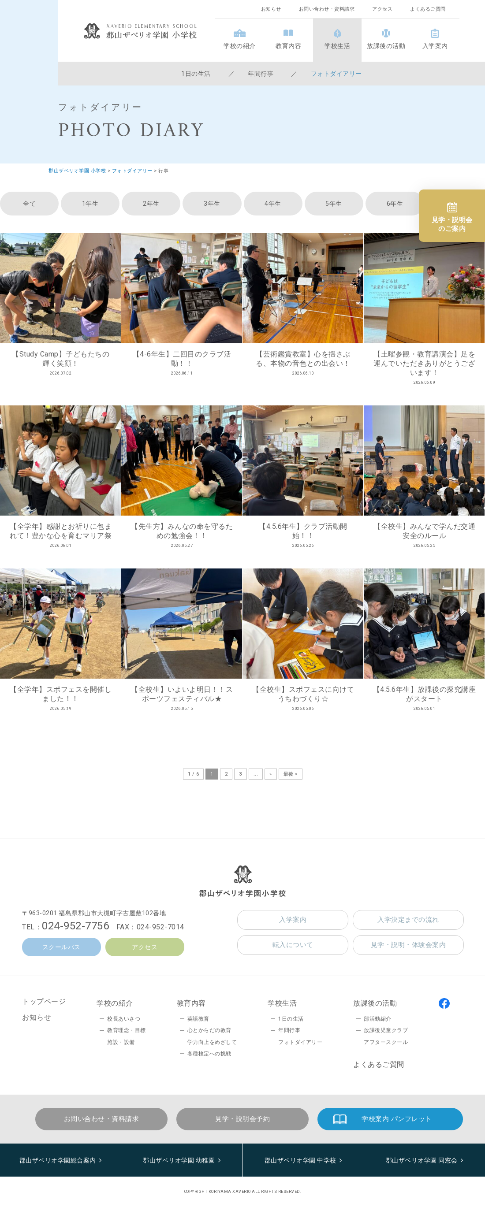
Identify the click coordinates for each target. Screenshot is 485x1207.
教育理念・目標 (126, 1030)
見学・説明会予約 (242, 1119)
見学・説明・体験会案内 (408, 945)
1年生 (90, 203)
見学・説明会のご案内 (452, 224)
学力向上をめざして (212, 1042)
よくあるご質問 (428, 9)
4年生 (273, 203)
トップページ (44, 1001)
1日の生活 (196, 73)
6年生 (395, 203)
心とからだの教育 (209, 1030)
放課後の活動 (386, 45)
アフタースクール (386, 1042)
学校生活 (337, 45)
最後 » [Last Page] (291, 774)
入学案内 (435, 45)
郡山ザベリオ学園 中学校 (300, 1160)
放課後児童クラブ (386, 1030)
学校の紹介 (240, 45)
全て (29, 203)
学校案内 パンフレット (397, 1119)
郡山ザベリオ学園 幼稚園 (179, 1160)
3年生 (212, 203)
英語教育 (198, 1019)
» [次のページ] (270, 774)
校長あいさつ (123, 1019)
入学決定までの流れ (408, 920)
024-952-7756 (75, 926)
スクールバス (61, 947)
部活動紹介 (378, 1019)
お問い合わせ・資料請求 (327, 9)
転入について (292, 945)
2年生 (151, 203)
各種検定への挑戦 (209, 1054)
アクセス (382, 9)
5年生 (333, 203)
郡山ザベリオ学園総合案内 (57, 1160)
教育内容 (288, 45)
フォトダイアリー (336, 73)
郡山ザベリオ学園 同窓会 (422, 1160)
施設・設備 (121, 1042)
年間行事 (260, 73)
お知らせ (271, 9)
